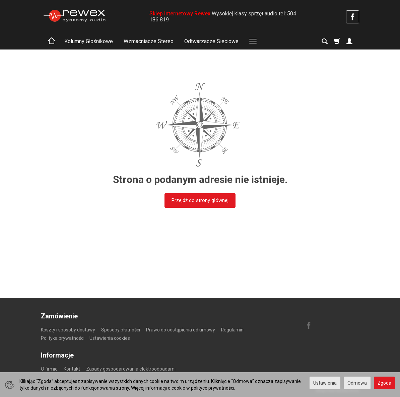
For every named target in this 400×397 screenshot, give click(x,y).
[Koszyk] (337, 41)
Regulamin (232, 329)
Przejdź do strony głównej (200, 200)
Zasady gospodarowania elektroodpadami (131, 369)
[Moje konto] (349, 41)
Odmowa (357, 383)
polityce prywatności (212, 388)
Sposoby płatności (120, 329)
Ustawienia (325, 383)
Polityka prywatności (62, 338)
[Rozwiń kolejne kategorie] (253, 41)
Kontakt (72, 369)
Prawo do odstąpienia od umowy (180, 329)
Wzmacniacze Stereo (149, 41)
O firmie (49, 369)
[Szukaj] (324, 41)
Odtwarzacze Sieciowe (211, 41)
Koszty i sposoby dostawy (68, 329)
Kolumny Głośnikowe (88, 41)
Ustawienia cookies (109, 338)
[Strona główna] (74, 15)
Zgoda (384, 383)
